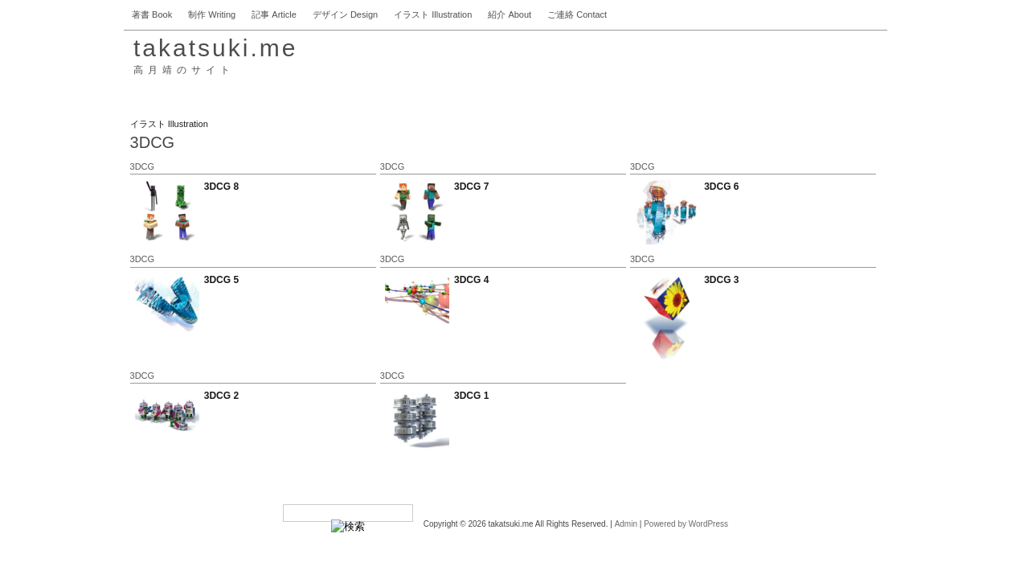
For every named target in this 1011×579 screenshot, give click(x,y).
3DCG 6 (721, 186)
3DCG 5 (221, 279)
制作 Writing (211, 14)
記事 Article (274, 14)
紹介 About (509, 14)
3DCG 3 (721, 279)
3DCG (142, 166)
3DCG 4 (471, 279)
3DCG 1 (471, 395)
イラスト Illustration (433, 14)
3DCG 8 (221, 186)
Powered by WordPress (686, 523)
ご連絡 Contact (577, 14)
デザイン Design (345, 14)
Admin (626, 523)
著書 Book (152, 14)
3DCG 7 (471, 186)
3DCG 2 (221, 395)
